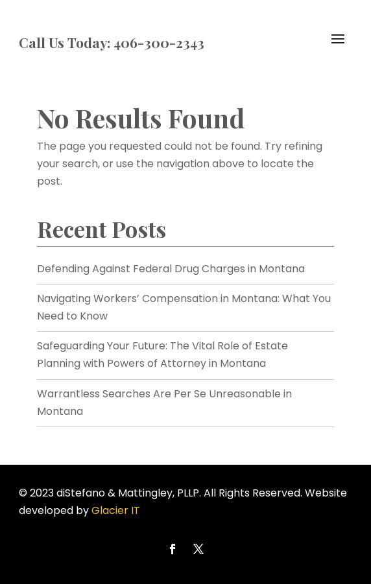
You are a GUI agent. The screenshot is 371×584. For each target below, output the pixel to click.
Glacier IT (115, 510)
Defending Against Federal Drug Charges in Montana (171, 268)
